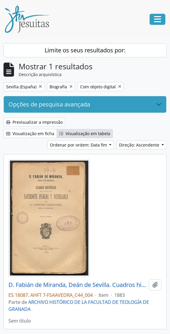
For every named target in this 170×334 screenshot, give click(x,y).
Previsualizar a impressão (34, 122)
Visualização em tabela (84, 133)
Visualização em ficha (30, 133)
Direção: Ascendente (139, 145)
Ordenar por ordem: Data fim (79, 145)
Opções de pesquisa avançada (49, 104)
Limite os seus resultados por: (85, 50)
